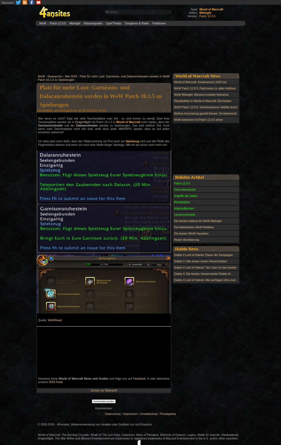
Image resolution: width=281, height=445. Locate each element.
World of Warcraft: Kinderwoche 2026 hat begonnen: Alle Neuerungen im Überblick (200, 84)
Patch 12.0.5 (58, 23)
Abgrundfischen (184, 208)
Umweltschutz (149, 413)
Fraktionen (159, 23)
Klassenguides (93, 23)
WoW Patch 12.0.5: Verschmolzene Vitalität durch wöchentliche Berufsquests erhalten (205, 109)
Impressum (130, 413)
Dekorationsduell (184, 189)
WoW (42, 23)
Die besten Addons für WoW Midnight (198, 220)
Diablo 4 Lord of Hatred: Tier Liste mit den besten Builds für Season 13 (205, 269)
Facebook (139, 378)
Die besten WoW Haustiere (191, 233)
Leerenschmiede (184, 214)
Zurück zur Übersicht (104, 390)
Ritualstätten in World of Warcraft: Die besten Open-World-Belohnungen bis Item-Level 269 (203, 103)
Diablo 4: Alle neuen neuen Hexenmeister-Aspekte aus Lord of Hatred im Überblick (201, 263)
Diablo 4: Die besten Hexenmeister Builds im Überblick (202, 275)
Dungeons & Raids (137, 23)
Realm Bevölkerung (186, 239)
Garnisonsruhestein (50, 125)
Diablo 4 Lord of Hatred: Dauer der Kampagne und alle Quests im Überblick (203, 257)
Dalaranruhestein (87, 125)
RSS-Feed (56, 382)
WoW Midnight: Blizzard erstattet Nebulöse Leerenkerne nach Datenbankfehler (201, 96)
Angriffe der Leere (185, 195)
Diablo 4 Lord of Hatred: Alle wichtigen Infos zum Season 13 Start (205, 282)
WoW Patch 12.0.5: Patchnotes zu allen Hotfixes (205, 88)
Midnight (75, 23)
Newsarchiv (54, 76)
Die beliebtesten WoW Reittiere (194, 227)
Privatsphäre (168, 413)
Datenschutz (113, 413)
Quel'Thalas (113, 23)
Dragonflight (83, 122)
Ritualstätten (182, 202)
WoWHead (55, 320)
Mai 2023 (71, 76)
